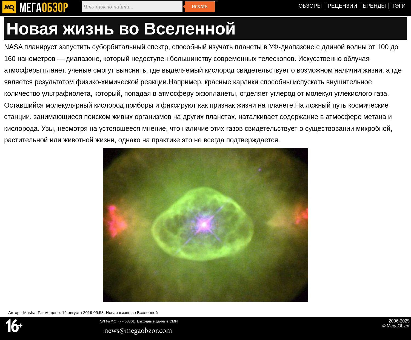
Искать (199, 6)
